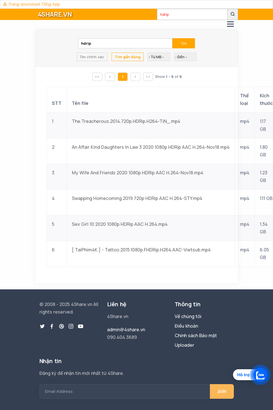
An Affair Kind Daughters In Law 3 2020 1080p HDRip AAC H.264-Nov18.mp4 (151, 147)
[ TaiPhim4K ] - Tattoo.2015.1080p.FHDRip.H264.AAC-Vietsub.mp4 (141, 250)
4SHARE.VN (55, 14)
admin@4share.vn (126, 329)
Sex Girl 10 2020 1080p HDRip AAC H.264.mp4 (120, 224)
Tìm (184, 43)
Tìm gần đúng (128, 56)
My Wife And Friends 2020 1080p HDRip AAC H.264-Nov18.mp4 (137, 173)
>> (148, 76)
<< (97, 76)
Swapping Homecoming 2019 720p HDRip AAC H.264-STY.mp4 (137, 198)
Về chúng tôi (188, 316)
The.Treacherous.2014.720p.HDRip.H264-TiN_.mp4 (126, 121)
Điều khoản (186, 326)
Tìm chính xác (92, 56)
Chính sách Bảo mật (196, 335)
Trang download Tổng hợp (31, 4)
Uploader (184, 345)
